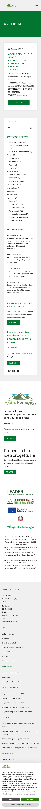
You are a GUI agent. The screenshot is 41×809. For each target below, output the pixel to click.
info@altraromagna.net (10, 615)
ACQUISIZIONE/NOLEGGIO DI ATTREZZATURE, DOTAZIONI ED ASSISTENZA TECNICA (20, 62)
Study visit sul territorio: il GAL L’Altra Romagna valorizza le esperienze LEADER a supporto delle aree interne (19, 289)
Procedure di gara (8, 661)
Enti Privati (13, 158)
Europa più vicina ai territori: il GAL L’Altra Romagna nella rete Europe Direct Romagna (20, 273)
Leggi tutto (18, 103)
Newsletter (11, 195)
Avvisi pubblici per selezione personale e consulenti (20, 743)
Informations (12, 188)
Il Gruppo (5, 638)
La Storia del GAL (8, 634)
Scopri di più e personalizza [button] (20, 804)
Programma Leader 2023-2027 (13, 694)
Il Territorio (6, 677)
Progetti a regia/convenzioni (20, 145)
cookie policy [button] (17, 781)
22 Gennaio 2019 (14, 49)
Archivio (10, 198)
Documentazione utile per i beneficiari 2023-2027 (20, 748)
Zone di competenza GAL (11, 673)
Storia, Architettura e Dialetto (12, 682)
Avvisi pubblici (12, 172)
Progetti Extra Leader (15, 181)
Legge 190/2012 (7, 652)
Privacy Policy (11, 357)
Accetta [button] (30, 799)
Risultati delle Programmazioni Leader (15, 707)
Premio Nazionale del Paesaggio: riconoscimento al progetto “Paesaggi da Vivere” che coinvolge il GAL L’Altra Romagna (20, 243)
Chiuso (11, 168)
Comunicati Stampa (9, 760)
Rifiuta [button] (11, 799)
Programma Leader (14, 142)
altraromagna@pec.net (10, 621)
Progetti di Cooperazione (19, 152)
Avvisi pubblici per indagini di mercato (15, 739)
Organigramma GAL (9, 643)
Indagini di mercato (18, 214)
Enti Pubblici (13, 161)
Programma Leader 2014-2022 (13, 698)
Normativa (5, 656)
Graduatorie (12, 184)
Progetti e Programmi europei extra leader (17, 712)
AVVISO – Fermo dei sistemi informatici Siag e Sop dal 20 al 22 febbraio (20, 259)
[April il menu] (36, 5)
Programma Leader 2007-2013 (13, 703)
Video (9, 191)
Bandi (9, 155)
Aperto (12, 165)
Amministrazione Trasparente (12, 647)
